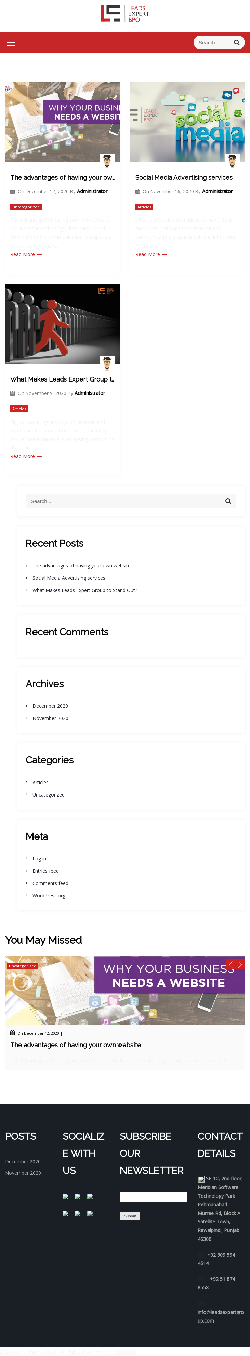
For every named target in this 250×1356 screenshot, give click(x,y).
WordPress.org (48, 895)
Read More (26, 254)
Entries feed (45, 871)
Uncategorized (26, 206)
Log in (39, 858)
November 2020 (50, 718)
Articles (144, 206)
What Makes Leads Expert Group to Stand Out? (62, 379)
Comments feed (50, 883)
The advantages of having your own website (62, 177)
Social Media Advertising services (184, 177)
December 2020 (50, 706)
